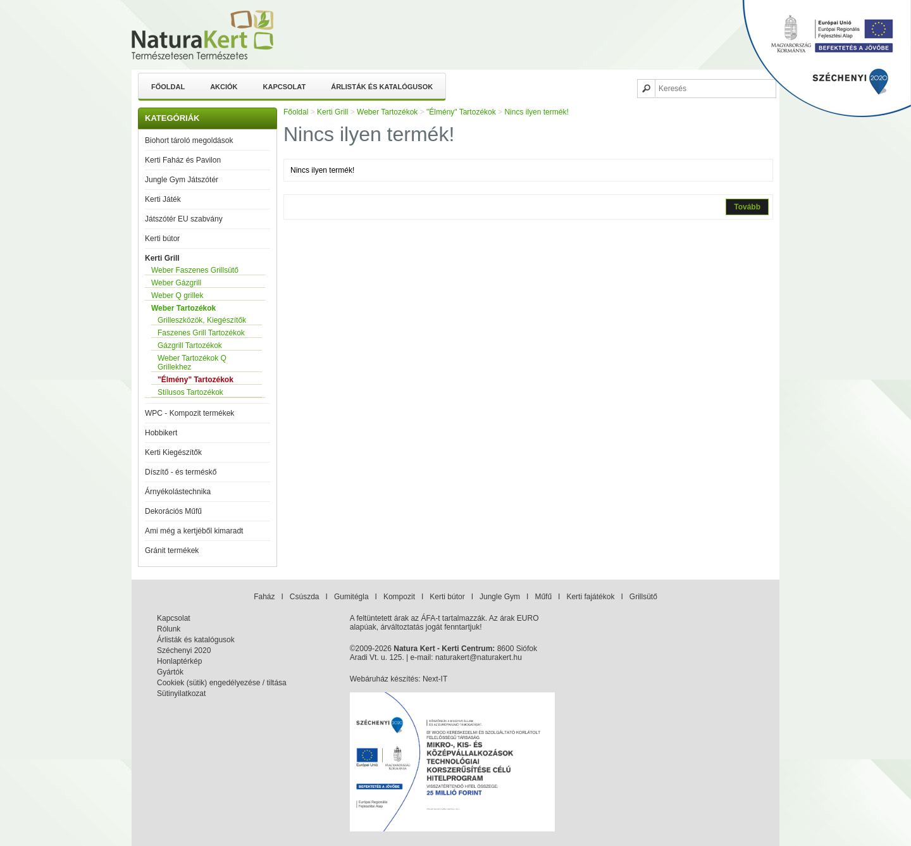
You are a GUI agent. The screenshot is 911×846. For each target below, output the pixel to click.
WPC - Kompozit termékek (189, 413)
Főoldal (168, 86)
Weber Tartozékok (183, 308)
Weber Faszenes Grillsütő (195, 270)
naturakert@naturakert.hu (478, 657)
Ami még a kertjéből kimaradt (194, 530)
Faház (264, 596)
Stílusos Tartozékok (190, 392)
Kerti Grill (162, 258)
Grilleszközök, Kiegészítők (202, 320)
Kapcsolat (284, 86)
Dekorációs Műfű (173, 511)
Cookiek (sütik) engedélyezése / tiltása (222, 682)
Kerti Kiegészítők (173, 452)
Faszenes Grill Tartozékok (201, 332)
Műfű (543, 596)
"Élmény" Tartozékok (195, 379)
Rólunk (168, 629)
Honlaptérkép (179, 661)
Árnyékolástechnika (178, 491)
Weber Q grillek (177, 295)
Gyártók (170, 672)
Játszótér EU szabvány (184, 219)
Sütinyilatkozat (181, 693)
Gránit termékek (172, 550)
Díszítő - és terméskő (180, 472)
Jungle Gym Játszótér (181, 179)
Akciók (223, 86)
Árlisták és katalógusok (382, 86)
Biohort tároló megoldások (189, 140)
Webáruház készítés (384, 679)
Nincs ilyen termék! (536, 112)
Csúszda (304, 596)
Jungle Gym (500, 596)
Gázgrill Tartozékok (190, 345)
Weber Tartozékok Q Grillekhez (192, 362)
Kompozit (399, 596)
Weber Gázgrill (176, 282)
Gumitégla (351, 596)
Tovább (747, 206)
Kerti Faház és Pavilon (183, 160)
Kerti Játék (163, 199)
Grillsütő (643, 596)
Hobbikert (161, 432)
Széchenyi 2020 (184, 650)
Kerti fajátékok (590, 596)
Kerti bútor (162, 238)
